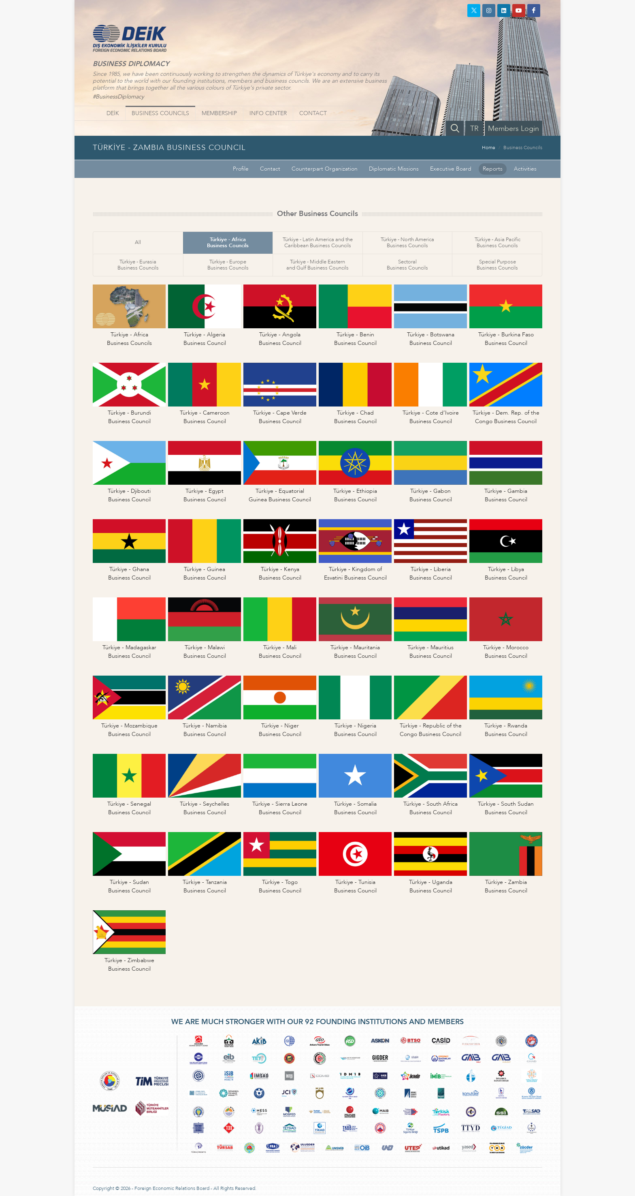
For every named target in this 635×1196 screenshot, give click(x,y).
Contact (270, 169)
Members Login (513, 129)
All (138, 242)
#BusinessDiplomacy (118, 96)
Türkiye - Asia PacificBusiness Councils (497, 242)
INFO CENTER (268, 113)
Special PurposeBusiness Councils (497, 265)
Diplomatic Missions (394, 169)
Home (488, 147)
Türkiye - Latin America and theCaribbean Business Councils (318, 242)
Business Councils (522, 147)
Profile (241, 169)
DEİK (113, 113)
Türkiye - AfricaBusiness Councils (228, 242)
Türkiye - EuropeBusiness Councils (228, 265)
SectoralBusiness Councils (407, 265)
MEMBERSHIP (219, 113)
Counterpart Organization (325, 169)
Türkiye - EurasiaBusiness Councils (138, 265)
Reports (493, 169)
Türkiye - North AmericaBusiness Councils (407, 242)
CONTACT (313, 113)
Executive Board (450, 169)
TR (474, 129)
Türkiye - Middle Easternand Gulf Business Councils (317, 265)
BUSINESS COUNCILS (160, 113)
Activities (525, 169)
